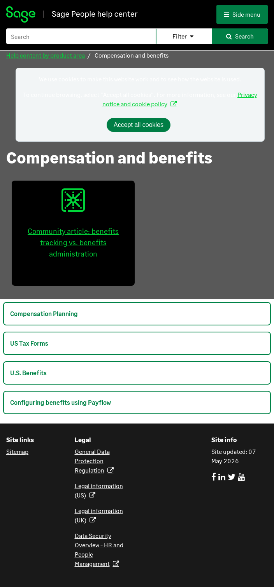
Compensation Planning (44, 313)
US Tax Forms (29, 343)
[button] (184, 36)
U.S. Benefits (28, 372)
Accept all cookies (138, 124)
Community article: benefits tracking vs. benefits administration (73, 223)
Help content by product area (45, 55)
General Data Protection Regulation (92, 461)
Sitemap (17, 451)
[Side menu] (244, 14)
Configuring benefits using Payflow (60, 402)
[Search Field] (137, 36)
